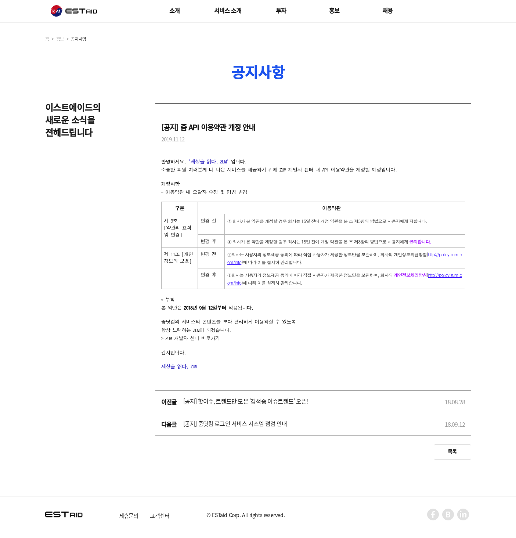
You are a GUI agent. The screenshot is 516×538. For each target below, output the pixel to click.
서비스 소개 (227, 10)
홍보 (334, 10)
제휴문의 (128, 516)
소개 (174, 10)
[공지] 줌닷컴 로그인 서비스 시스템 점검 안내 (235, 423)
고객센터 (159, 516)
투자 (281, 10)
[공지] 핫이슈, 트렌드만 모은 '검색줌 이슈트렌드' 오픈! (245, 401)
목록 (452, 451)
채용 (387, 10)
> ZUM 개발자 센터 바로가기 (190, 338)
